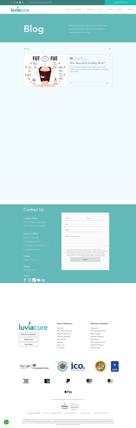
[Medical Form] (28, 339)
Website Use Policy (57, 413)
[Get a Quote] (28, 344)
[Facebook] (12, 2)
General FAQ (61, 339)
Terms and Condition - (70, 413)
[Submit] (85, 259)
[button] (78, 9)
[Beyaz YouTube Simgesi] (17, 2)
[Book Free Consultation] (28, 334)
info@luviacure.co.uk (31, 260)
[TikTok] (20, 2)
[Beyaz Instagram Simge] (14, 2)
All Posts (27, 49)
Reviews (60, 342)
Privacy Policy (46, 413)
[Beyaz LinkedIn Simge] (23, 2)
